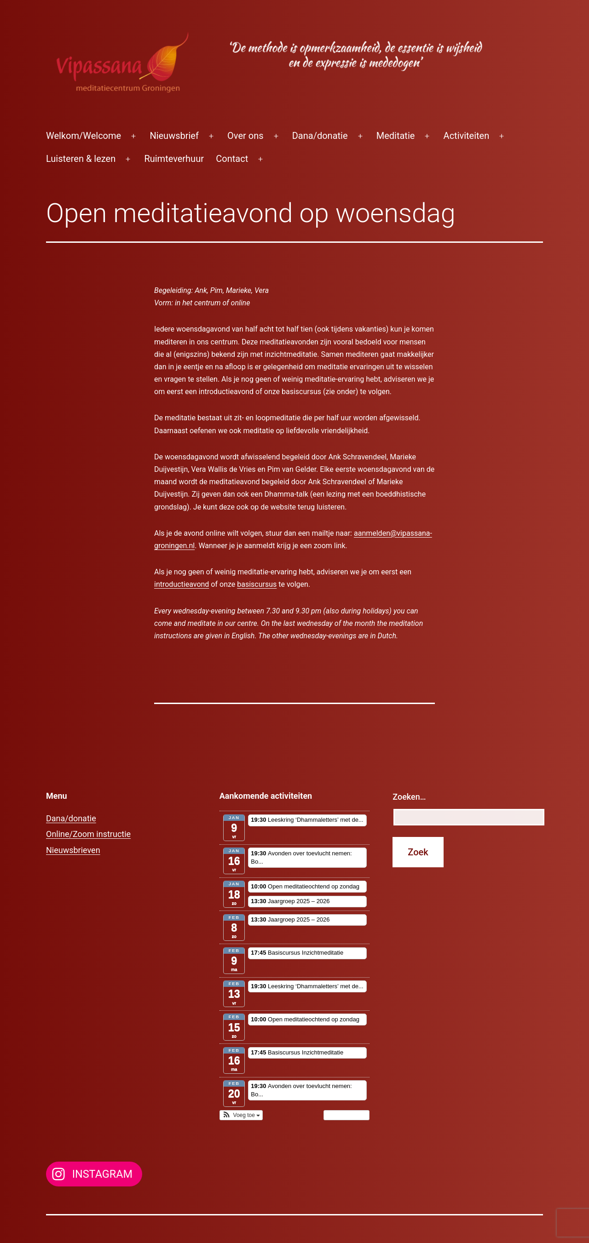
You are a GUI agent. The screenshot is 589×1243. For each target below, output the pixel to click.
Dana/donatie (320, 135)
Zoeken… (409, 797)
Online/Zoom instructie (88, 834)
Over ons (245, 135)
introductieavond (181, 584)
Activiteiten (467, 135)
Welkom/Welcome (83, 135)
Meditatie (395, 135)
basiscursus (257, 584)
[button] (241, 1115)
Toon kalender (346, 1115)
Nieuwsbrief (174, 135)
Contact (232, 158)
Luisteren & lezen (80, 158)
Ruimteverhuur (174, 158)
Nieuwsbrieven (73, 850)
